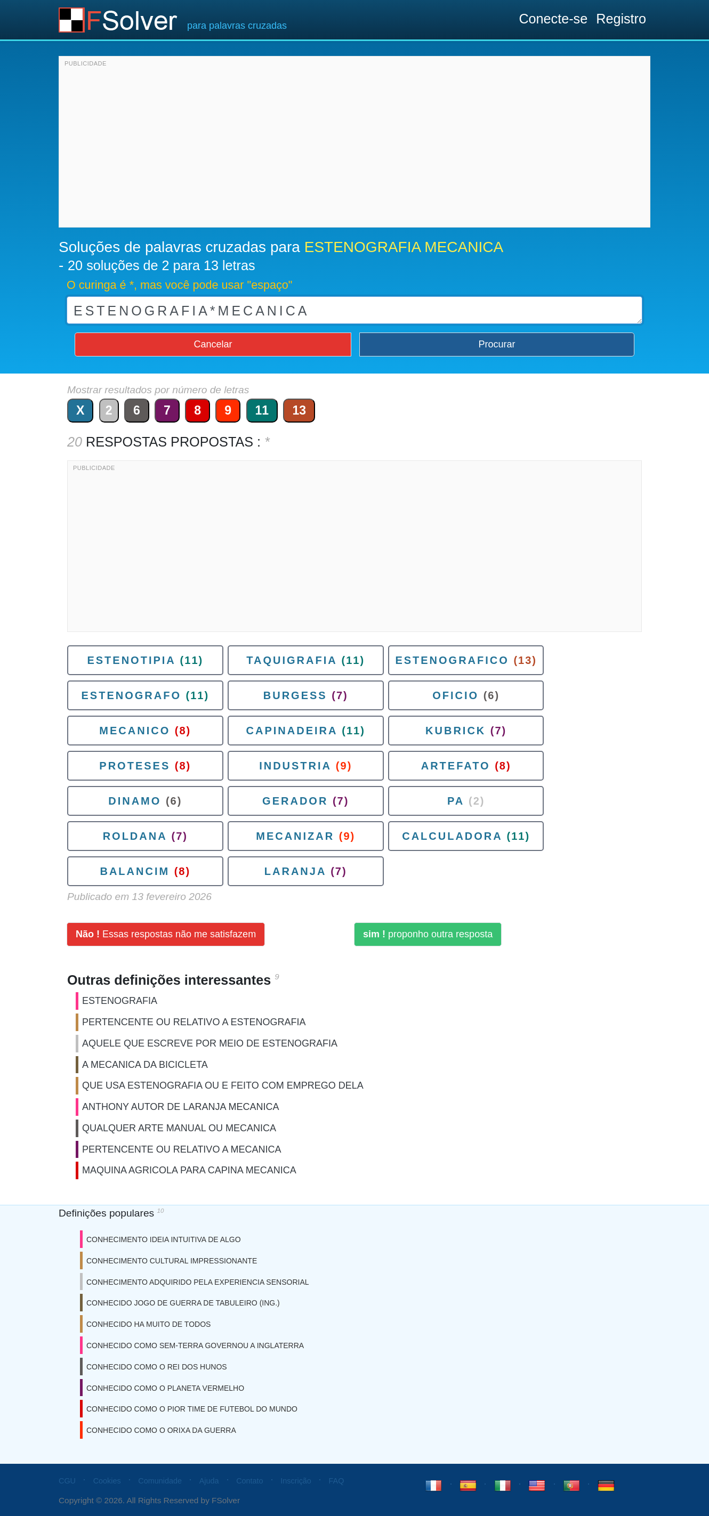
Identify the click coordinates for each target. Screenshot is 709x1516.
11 (262, 410)
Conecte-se (553, 18)
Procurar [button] (497, 344)
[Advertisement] (354, 144)
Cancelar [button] (213, 344)
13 (299, 410)
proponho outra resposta (428, 934)
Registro (621, 18)
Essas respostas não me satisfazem (166, 934)
